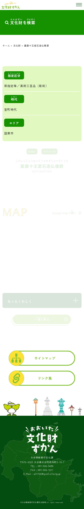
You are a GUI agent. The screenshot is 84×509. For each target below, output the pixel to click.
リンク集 (45, 378)
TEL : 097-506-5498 (42, 466)
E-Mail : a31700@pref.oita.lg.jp (42, 473)
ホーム (6, 45)
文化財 (17, 45)
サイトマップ (44, 358)
